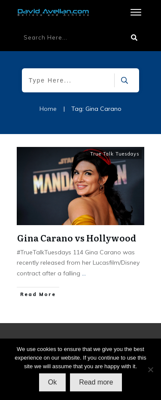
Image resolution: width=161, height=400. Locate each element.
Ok (52, 382)
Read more (96, 382)
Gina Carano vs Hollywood (76, 237)
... (84, 273)
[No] (150, 369)
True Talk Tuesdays (115, 154)
